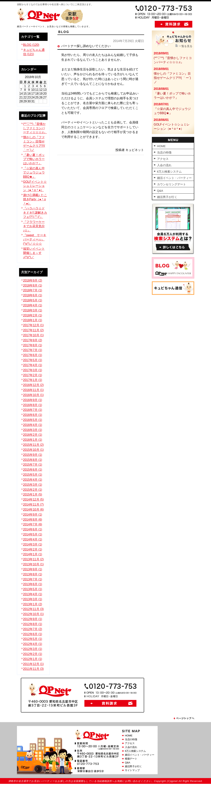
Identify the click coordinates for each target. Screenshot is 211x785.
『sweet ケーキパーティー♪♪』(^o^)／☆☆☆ (34, 239)
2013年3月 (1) (32, 599)
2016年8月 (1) (32, 405)
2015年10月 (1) (33, 449)
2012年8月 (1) (32, 624)
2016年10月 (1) (33, 395)
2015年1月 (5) (32, 494)
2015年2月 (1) (32, 489)
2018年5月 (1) (32, 300)
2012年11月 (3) (33, 609)
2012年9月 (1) (32, 619)
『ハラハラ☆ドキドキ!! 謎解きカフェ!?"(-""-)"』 (35, 212)
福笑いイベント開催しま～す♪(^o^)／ (34, 253)
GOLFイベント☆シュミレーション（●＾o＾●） (35, 186)
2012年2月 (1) (32, 654)
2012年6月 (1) (32, 634)
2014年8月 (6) (32, 519)
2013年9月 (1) (32, 569)
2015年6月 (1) (32, 469)
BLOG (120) (31, 44)
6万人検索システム (135, 751)
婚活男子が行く (133, 766)
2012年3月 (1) (32, 649)
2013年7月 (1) (32, 579)
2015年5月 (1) (32, 474)
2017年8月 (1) (32, 345)
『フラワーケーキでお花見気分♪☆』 (34, 226)
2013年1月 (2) (32, 604)
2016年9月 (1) (32, 400)
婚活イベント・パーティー (139, 754)
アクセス (130, 743)
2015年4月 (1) (32, 479)
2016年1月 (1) (32, 439)
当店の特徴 (131, 739)
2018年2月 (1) (32, 315)
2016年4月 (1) (32, 425)
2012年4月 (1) (32, 644)
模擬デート (131, 758)
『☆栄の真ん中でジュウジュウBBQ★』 (34, 172)
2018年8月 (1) (32, 285)
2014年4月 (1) (32, 539)
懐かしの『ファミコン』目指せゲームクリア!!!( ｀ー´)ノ (172, 78)
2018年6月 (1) (32, 295)
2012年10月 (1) (33, 614)
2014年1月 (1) (32, 554)
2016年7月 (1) (32, 409)
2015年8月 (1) (32, 459)
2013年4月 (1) (32, 594)
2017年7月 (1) (32, 350)
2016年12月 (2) (33, 385)
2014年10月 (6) (33, 509)
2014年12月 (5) (33, 499)
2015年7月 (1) (32, 464)
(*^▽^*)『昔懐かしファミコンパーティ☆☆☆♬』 (35, 128)
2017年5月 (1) (32, 360)
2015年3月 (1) (32, 484)
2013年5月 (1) (32, 589)
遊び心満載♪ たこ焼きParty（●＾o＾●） (35, 199)
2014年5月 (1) (32, 534)
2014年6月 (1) (32, 529)
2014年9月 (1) (32, 514)
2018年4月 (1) (32, 305)
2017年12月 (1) (33, 325)
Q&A (127, 762)
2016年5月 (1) (32, 420)
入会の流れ (131, 747)
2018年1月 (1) (32, 320)
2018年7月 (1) (32, 290)
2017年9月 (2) (32, 340)
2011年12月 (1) (33, 664)
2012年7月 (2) (32, 629)
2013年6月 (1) (32, 584)
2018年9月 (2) (32, 280)
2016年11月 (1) (33, 390)
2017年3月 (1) (32, 370)
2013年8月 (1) (32, 574)
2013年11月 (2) (33, 559)
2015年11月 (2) (33, 444)
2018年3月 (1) (32, 310)
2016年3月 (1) (32, 430)
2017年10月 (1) (33, 335)
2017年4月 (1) (32, 365)
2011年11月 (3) (33, 668)
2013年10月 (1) (33, 564)
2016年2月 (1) (32, 434)
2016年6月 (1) (32, 415)
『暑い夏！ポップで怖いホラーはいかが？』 (34, 159)
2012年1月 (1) (32, 659)
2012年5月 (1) (32, 639)
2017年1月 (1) (32, 380)
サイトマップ (132, 770)
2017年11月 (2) (33, 330)
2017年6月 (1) (32, 355)
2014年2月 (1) (32, 549)
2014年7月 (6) (32, 524)
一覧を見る (185, 46)
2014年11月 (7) (33, 504)
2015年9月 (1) (32, 454)
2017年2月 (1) (32, 375)
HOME (128, 735)
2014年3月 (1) (32, 544)
